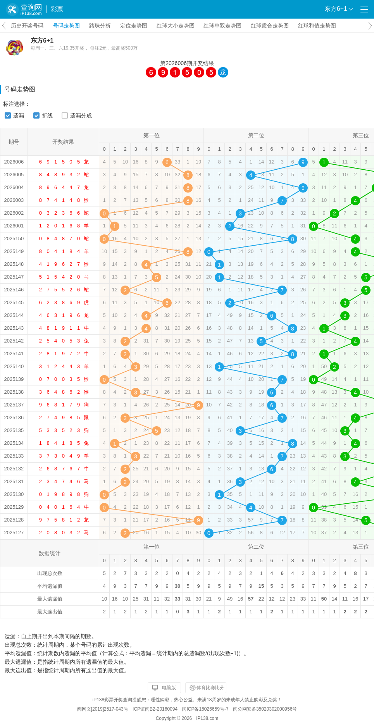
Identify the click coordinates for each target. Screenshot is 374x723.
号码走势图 (66, 25)
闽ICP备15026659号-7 (205, 709)
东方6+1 (42, 40)
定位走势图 (133, 25)
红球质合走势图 (270, 25)
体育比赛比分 (210, 687)
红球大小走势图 (176, 25)
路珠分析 (100, 25)
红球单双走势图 (222, 25)
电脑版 (169, 687)
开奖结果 (203, 63)
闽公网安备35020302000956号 (265, 709)
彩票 (57, 9)
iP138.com (207, 718)
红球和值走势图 (317, 25)
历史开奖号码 (27, 25)
